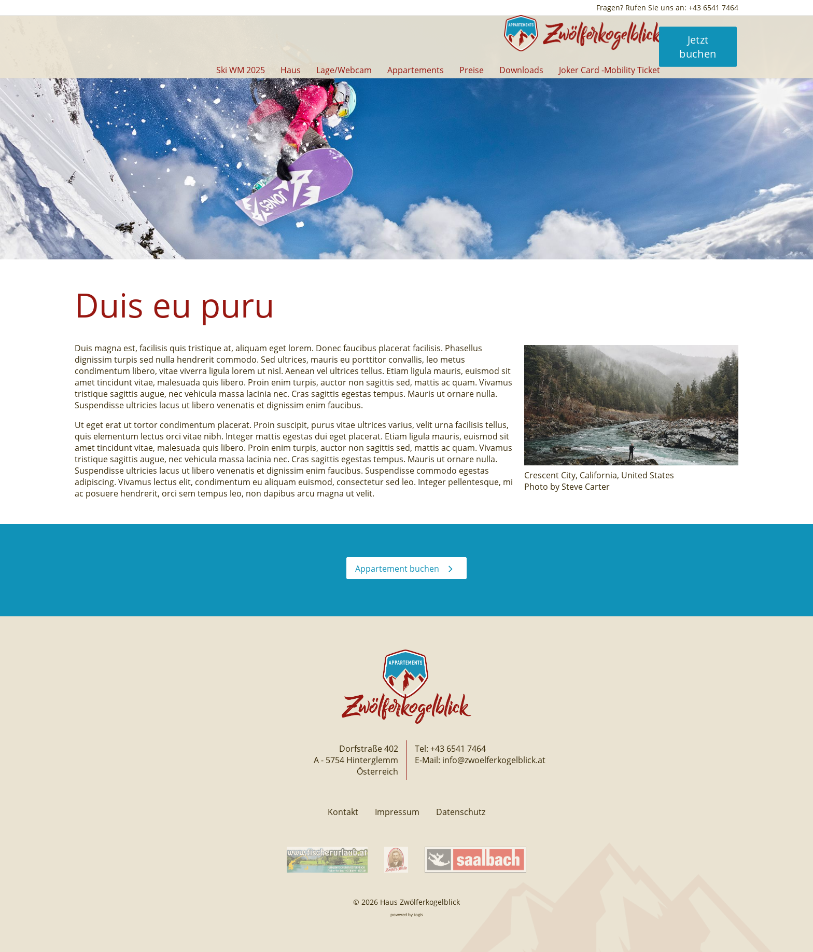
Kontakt (343, 812)
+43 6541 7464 (458, 748)
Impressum (397, 812)
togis (418, 914)
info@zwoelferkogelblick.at (493, 760)
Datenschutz (460, 812)
